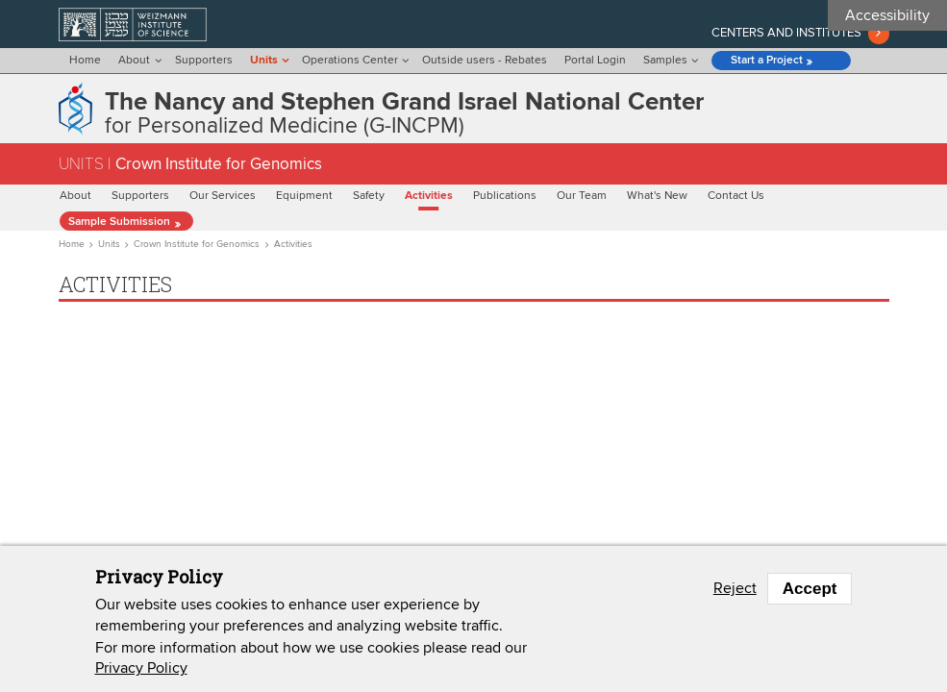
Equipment (304, 196)
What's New (657, 196)
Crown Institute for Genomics (197, 244)
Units (109, 244)
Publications (504, 196)
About (75, 196)
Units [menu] (264, 60)
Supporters (204, 60)
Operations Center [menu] (350, 60)
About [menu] (134, 60)
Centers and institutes (786, 32)
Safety (369, 196)
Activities (429, 196)
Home (85, 60)
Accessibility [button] (887, 15)
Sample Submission (119, 222)
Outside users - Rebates (484, 60)
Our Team (582, 196)
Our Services (222, 196)
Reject (735, 588)
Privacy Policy (141, 668)
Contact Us (736, 196)
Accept (810, 589)
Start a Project (767, 60)
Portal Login (595, 60)
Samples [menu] (665, 60)
